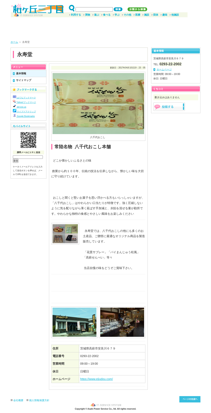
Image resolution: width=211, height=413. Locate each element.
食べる (107, 14)
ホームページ (164, 69)
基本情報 (21, 73)
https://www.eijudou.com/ (96, 379)
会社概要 (18, 400)
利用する (76, 14)
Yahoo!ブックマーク (24, 102)
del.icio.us (19, 107)
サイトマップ (23, 80)
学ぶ (117, 14)
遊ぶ (96, 14)
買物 (87, 14)
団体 (155, 14)
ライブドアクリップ (24, 111)
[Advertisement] (105, 27)
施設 (146, 14)
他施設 (175, 14)
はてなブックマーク (24, 97)
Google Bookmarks (24, 116)
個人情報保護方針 (39, 400)
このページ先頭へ (189, 399)
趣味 (164, 14)
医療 (137, 14)
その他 (127, 14)
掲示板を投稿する (169, 106)
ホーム (14, 42)
